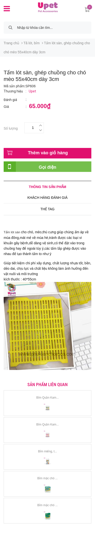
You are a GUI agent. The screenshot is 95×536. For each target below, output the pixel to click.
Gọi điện (47, 167)
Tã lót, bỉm (32, 43)
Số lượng (11, 127)
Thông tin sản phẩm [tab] (47, 187)
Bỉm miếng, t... (47, 451)
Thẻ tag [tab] (47, 209)
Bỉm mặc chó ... (47, 478)
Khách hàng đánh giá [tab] (48, 198)
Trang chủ (11, 43)
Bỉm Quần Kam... (47, 397)
